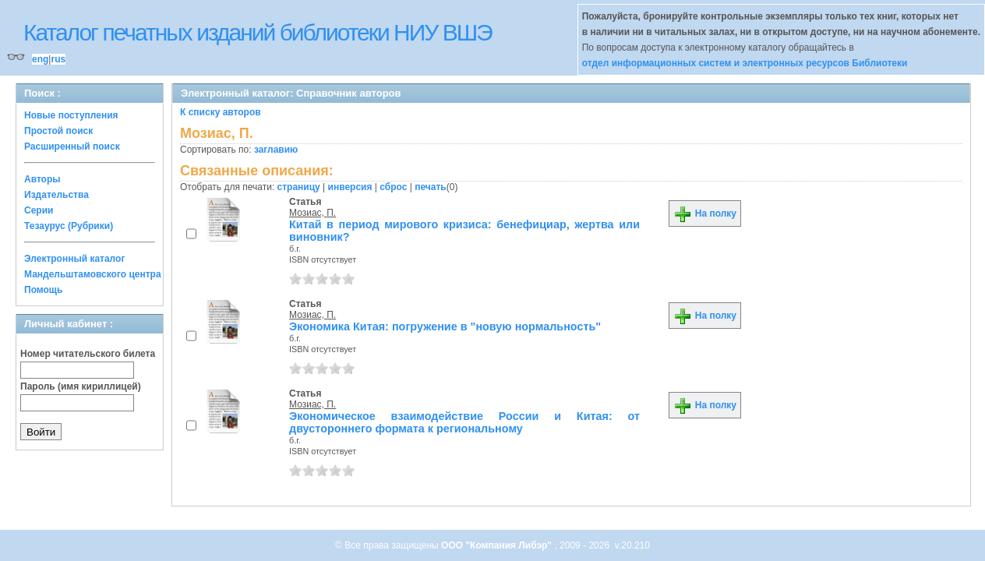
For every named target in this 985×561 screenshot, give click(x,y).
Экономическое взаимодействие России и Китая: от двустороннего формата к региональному (464, 422)
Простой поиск (58, 130)
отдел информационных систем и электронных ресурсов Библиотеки (745, 63)
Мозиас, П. (312, 212)
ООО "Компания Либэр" (497, 545)
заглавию (276, 149)
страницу (298, 187)
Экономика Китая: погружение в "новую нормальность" (445, 326)
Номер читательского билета (87, 353)
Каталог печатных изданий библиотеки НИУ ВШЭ (257, 32)
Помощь (43, 289)
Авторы (42, 179)
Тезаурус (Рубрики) (68, 226)
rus (58, 59)
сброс (393, 187)
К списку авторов (220, 112)
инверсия (350, 187)
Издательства (56, 194)
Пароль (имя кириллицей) (80, 386)
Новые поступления (71, 115)
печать (431, 187)
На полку (704, 213)
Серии (38, 210)
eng (40, 59)
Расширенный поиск (72, 146)
